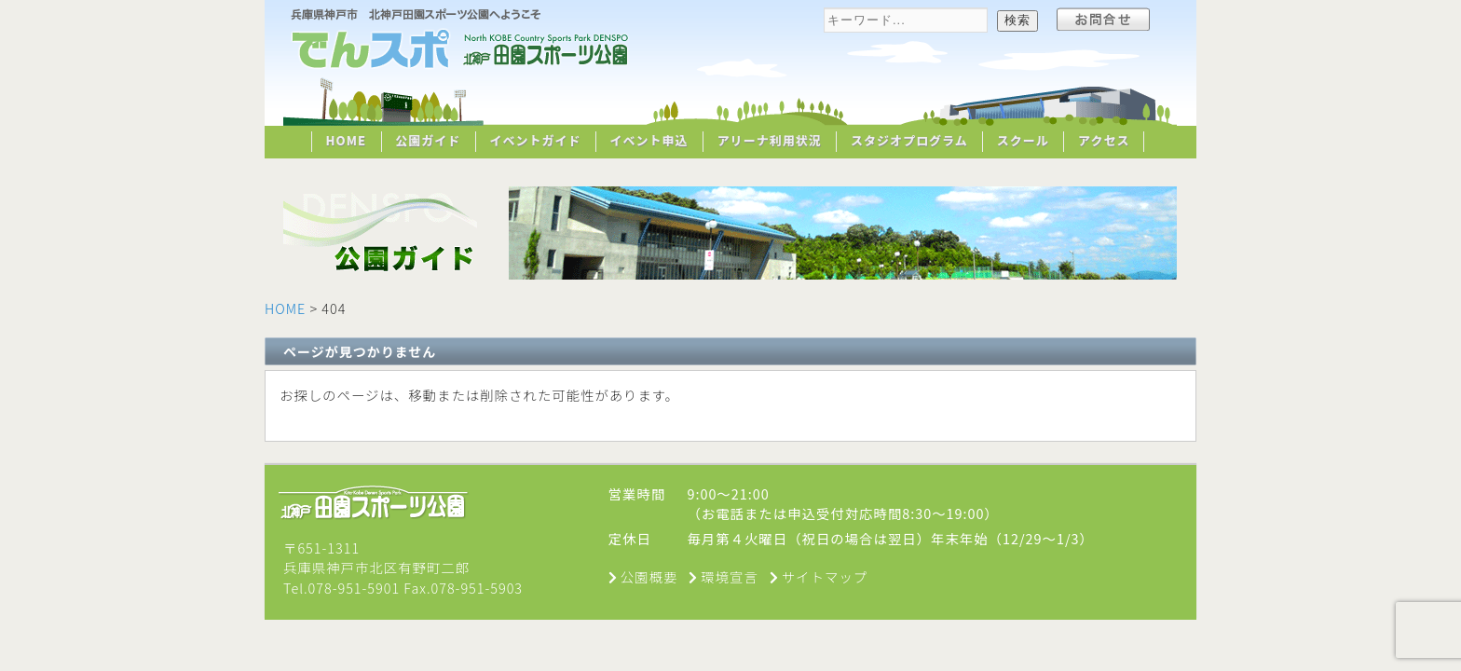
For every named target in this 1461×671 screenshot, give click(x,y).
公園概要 (649, 576)
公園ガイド (427, 140)
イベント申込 (649, 140)
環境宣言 (729, 576)
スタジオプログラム (909, 140)
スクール (1023, 140)
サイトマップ (824, 576)
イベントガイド (534, 140)
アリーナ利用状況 (769, 140)
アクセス (1103, 140)
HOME (346, 140)
